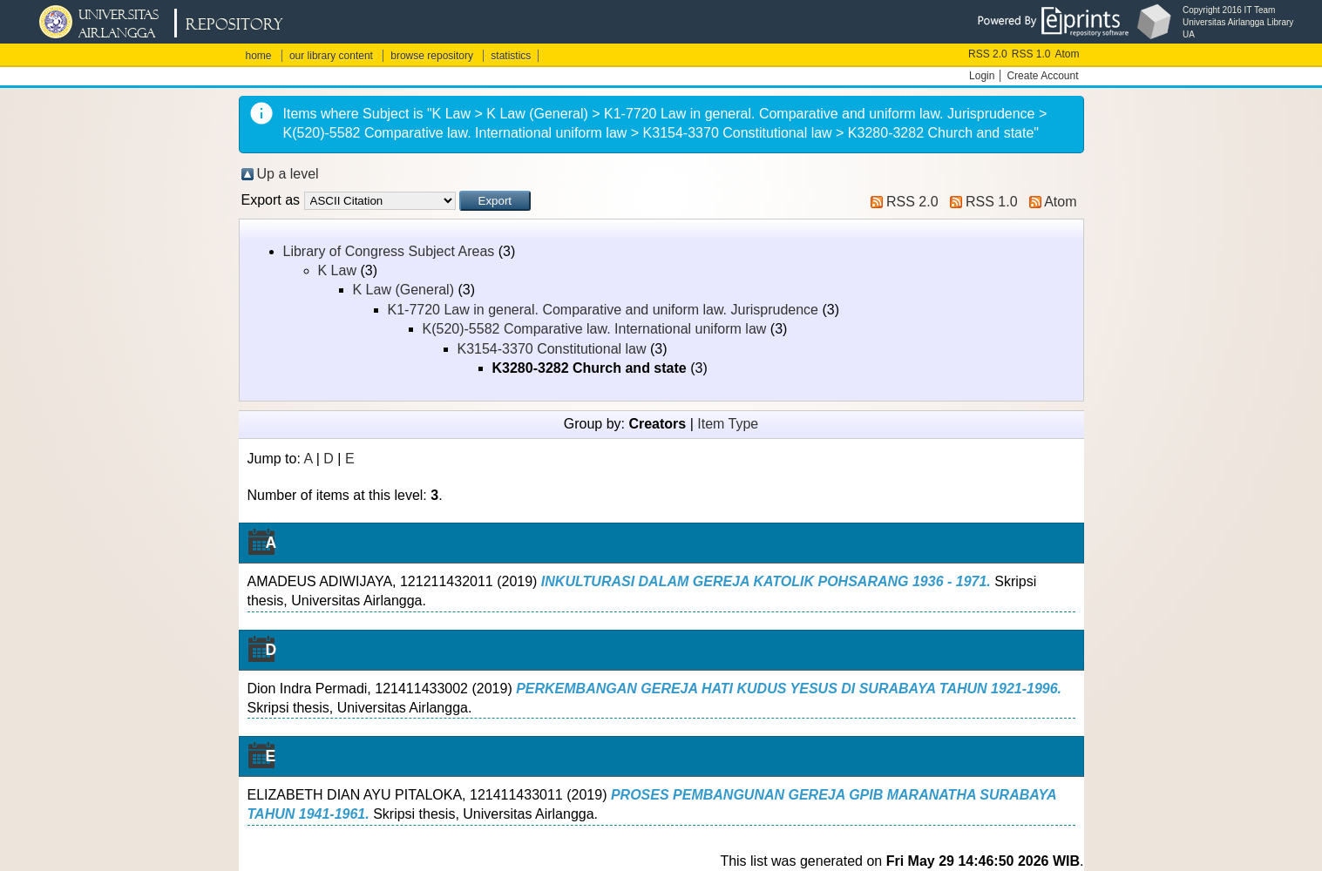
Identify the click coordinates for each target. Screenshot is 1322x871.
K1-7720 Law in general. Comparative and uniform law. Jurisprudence (603, 309)
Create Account (1042, 76)
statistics (511, 56)
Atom (1066, 54)
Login (981, 76)
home (259, 56)
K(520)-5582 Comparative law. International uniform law (595, 328)
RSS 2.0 (987, 54)
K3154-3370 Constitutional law (552, 348)
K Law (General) (404, 289)
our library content (331, 56)
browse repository (431, 56)
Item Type (727, 423)
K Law (337, 270)
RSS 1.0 (1031, 54)
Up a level (288, 173)
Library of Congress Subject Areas (389, 251)
